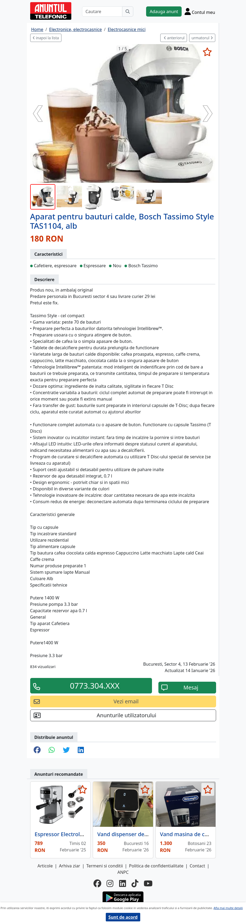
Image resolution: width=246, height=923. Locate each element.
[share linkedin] (80, 750)
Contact (197, 866)
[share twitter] (66, 750)
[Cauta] (127, 11)
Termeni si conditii (104, 866)
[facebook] (97, 883)
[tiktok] (134, 883)
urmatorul (202, 37)
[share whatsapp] (51, 750)
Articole (45, 866)
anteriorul (174, 37)
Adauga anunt (164, 11)
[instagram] (110, 883)
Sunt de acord (123, 917)
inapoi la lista (46, 37)
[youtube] (148, 883)
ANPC (122, 872)
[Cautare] (102, 11)
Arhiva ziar (69, 866)
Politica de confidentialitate (156, 866)
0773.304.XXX (95, 685)
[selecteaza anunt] (207, 51)
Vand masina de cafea (188, 834)
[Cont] (200, 11)
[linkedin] (122, 883)
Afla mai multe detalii (228, 908)
